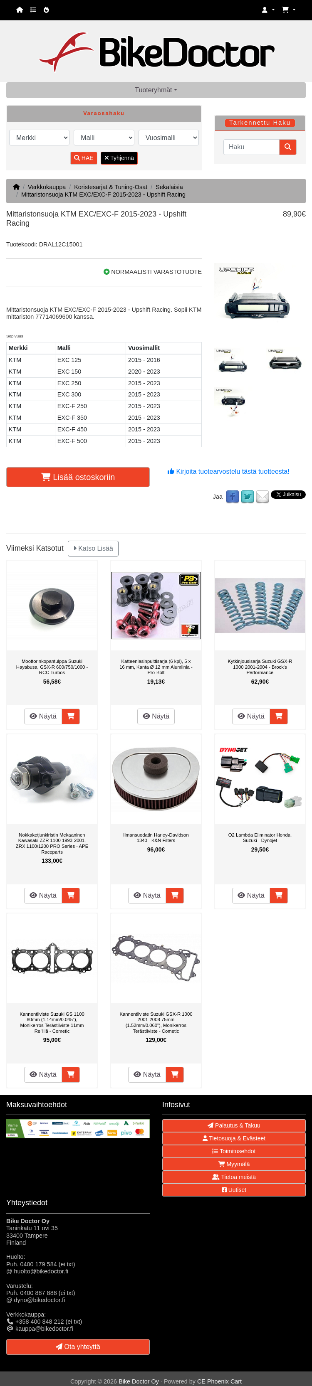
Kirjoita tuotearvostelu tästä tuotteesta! (229, 471)
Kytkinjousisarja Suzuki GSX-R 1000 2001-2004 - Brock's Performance (260, 667)
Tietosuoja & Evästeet (234, 1138)
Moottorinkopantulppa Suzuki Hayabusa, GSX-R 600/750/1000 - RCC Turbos (52, 667)
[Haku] (251, 147)
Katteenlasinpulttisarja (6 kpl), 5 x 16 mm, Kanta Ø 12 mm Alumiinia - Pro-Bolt (156, 667)
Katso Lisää (93, 548)
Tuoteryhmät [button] (153, 90)
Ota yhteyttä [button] (78, 1346)
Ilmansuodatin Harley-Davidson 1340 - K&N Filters (155, 837)
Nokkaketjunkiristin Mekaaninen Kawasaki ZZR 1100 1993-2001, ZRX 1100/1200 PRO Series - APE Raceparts (52, 843)
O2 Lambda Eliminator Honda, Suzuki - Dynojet (260, 837)
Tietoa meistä (234, 1177)
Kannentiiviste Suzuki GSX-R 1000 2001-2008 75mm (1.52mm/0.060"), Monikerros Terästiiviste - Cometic (155, 1023)
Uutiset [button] (234, 1190)
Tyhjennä (119, 158)
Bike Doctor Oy (139, 1381)
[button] (268, 10)
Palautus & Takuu (234, 1125)
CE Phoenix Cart (219, 1381)
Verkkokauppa (47, 187)
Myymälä (234, 1164)
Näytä (43, 716)
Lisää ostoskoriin (78, 477)
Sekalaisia (169, 187)
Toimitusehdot (233, 1151)
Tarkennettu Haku (260, 122)
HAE (84, 158)
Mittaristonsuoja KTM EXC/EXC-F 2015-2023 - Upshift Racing (103, 194)
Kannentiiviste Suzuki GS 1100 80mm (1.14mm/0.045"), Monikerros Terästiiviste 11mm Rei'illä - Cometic (52, 1023)
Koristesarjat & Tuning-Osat (110, 187)
